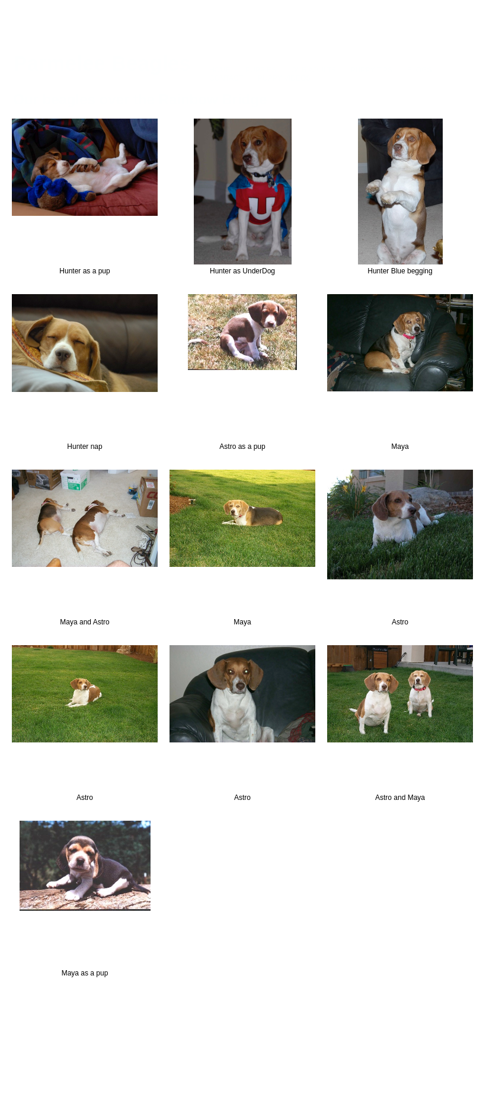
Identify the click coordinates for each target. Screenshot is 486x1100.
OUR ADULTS (313, 70)
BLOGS (419, 70)
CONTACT (226, 78)
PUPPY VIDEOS (284, 78)
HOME (220, 70)
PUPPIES (260, 70)
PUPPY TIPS (371, 70)
